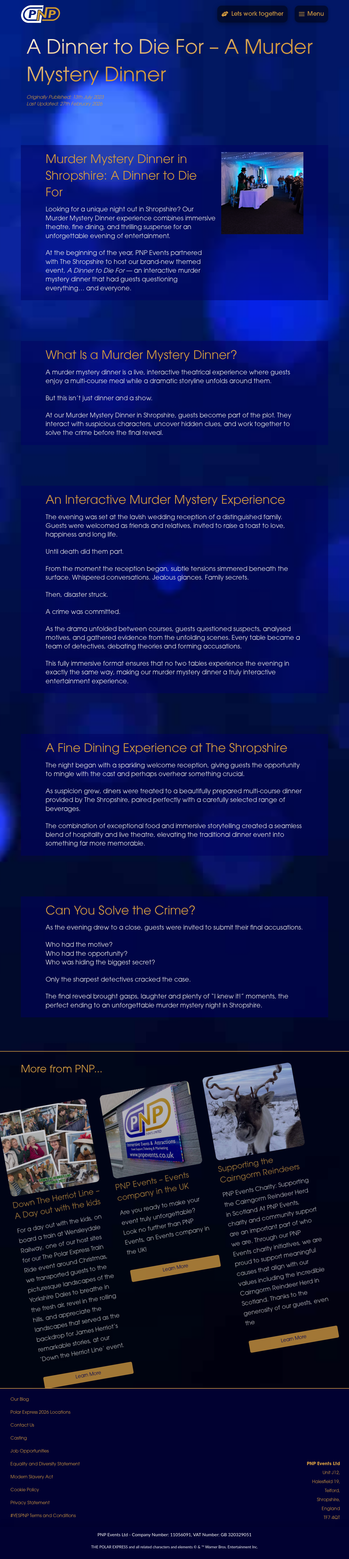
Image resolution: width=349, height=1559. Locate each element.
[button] (311, 14)
